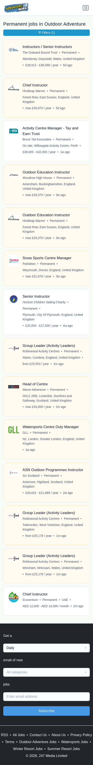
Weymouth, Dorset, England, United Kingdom (53, 270)
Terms (10, 742)
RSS (4, 735)
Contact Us (38, 735)
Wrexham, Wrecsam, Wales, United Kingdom (53, 568)
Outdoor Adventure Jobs (38, 742)
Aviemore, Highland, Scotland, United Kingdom (48, 484)
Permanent (69, 52)
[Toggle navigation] (86, 8)
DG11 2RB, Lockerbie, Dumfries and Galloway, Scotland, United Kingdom (47, 398)
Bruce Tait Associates (37, 139)
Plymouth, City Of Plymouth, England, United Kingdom (53, 317)
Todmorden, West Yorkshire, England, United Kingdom (53, 527)
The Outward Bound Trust (40, 52)
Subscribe (46, 711)
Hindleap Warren (34, 91)
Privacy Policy (81, 735)
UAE (65, 600)
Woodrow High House (37, 178)
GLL (25, 432)
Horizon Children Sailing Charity (44, 302)
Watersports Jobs (74, 742)
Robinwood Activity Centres (41, 351)
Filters (46, 32)
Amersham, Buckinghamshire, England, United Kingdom (49, 186)
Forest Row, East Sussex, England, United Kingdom (51, 100)
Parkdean (29, 263)
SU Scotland (31, 475)
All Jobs (19, 735)
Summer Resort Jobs (63, 749)
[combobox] (46, 648)
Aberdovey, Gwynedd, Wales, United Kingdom (54, 59)
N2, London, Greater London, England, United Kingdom (54, 441)
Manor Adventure (34, 389)
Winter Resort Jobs (28, 749)
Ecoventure (30, 600)
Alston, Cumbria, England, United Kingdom (51, 357)
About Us (58, 735)
